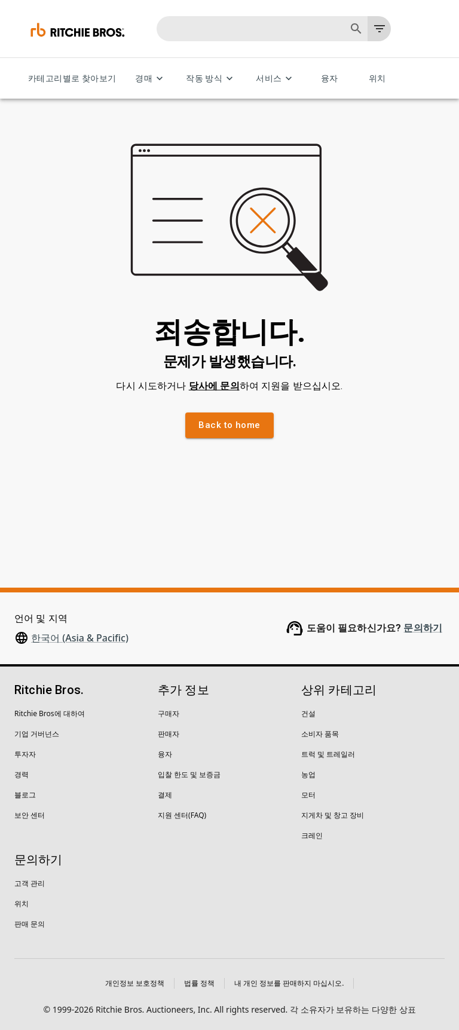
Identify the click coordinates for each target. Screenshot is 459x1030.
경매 (151, 79)
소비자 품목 (320, 734)
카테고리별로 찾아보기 (72, 79)
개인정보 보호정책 (134, 983)
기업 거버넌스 (36, 734)
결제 (165, 795)
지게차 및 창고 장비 (332, 815)
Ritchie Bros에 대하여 (49, 713)
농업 (308, 774)
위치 (377, 79)
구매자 (168, 713)
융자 (329, 79)
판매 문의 (29, 924)
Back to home (229, 425)
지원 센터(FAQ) (182, 815)
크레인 (312, 835)
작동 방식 (211, 79)
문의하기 (422, 628)
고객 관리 (29, 883)
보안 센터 (29, 815)
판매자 (168, 734)
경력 (21, 774)
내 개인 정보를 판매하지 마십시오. (289, 983)
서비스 (276, 79)
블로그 (25, 795)
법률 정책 (199, 983)
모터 (308, 795)
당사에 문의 (214, 386)
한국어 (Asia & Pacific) (79, 637)
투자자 (25, 754)
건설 (308, 713)
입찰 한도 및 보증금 (189, 774)
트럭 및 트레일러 (328, 754)
